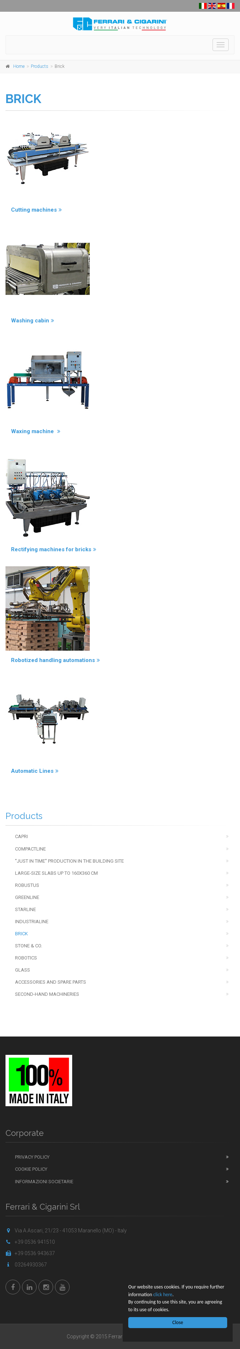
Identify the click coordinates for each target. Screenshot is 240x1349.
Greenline (27, 897)
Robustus (27, 885)
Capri (21, 836)
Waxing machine (35, 431)
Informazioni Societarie (44, 1181)
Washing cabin (32, 320)
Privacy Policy (32, 1157)
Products (39, 66)
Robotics (26, 958)
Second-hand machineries (47, 994)
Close (177, 1322)
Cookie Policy (31, 1169)
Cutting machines (36, 209)
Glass (22, 970)
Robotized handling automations (55, 660)
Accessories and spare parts (50, 982)
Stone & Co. (28, 945)
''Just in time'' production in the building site (69, 861)
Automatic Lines (35, 771)
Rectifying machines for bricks (53, 549)
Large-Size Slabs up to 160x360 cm (56, 873)
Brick (21, 933)
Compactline (30, 849)
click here (162, 1294)
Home (19, 66)
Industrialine (31, 921)
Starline (25, 909)
